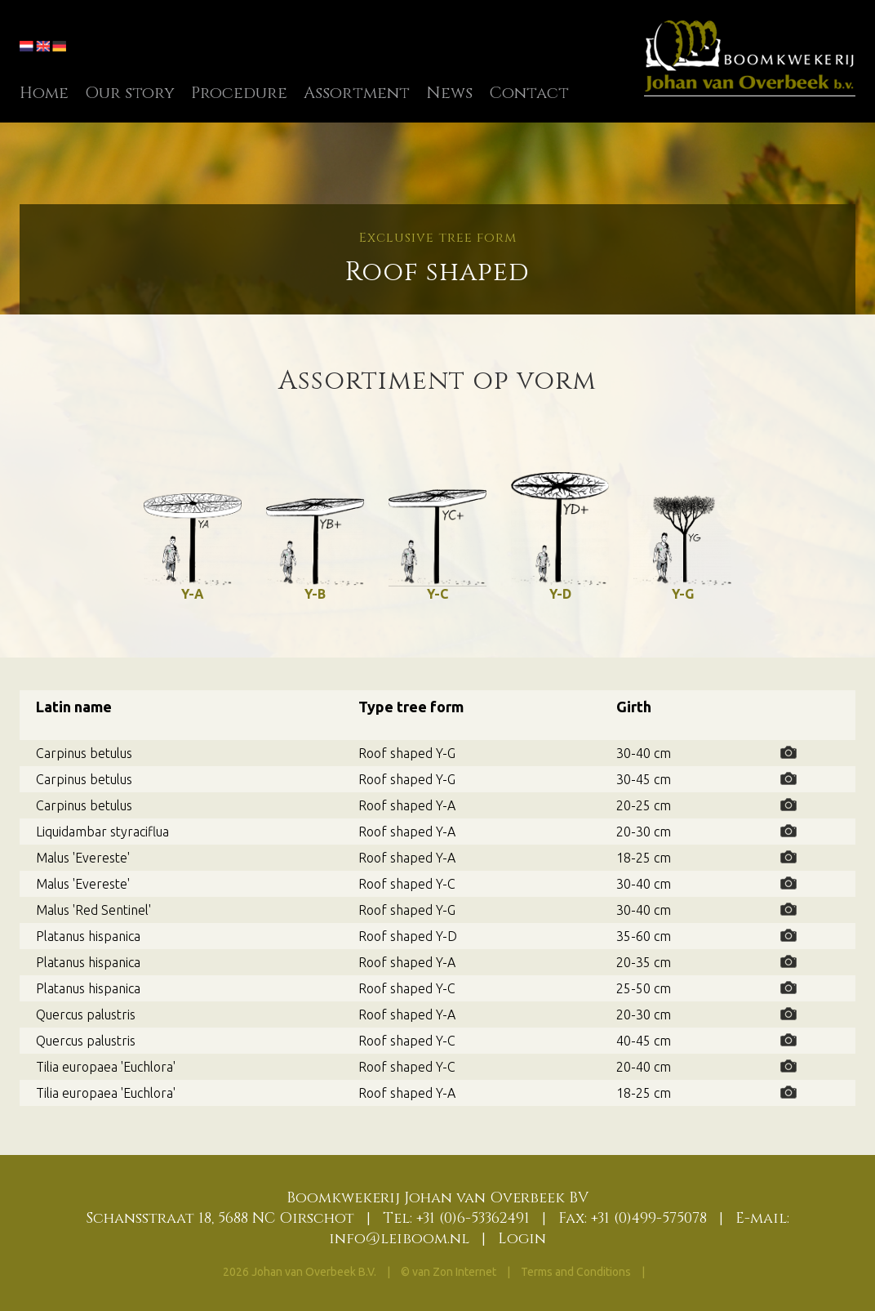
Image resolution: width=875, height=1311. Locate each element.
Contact (529, 93)
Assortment (357, 93)
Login (522, 1239)
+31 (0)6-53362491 (473, 1218)
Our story (130, 93)
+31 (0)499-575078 (649, 1218)
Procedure (239, 93)
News (449, 93)
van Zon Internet (454, 1271)
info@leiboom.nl (399, 1239)
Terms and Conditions (577, 1271)
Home (44, 93)
